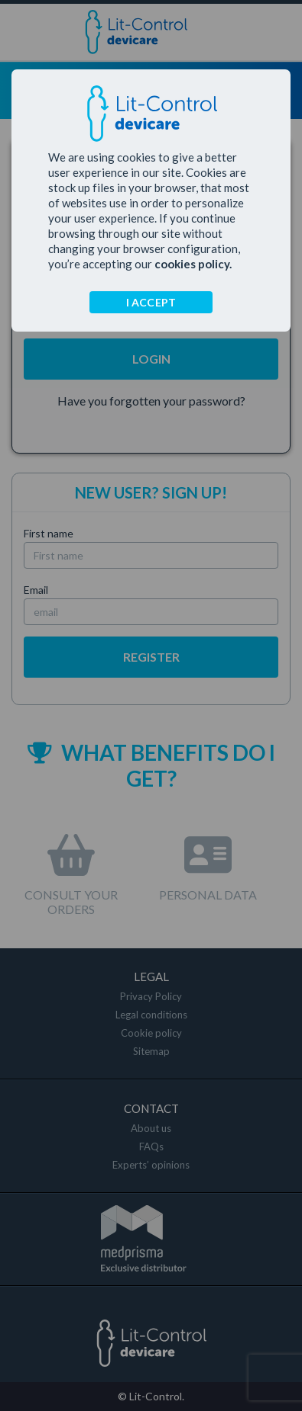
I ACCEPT (151, 302)
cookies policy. (193, 264)
